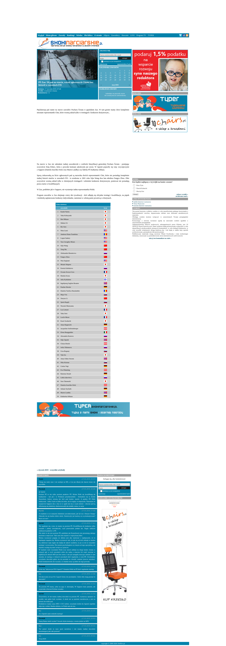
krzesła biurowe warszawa (142, 205)
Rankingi (70, 35)
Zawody (62, 35)
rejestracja (103, 64)
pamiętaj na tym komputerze (112, 61)
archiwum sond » (182, 196)
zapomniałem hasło (124, 64)
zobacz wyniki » (182, 194)
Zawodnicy (115, 35)
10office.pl (121, 643)
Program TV (141, 35)
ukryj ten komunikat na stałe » (160, 238)
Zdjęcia (106, 35)
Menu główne (51, 35)
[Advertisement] (113, 16)
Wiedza (79, 35)
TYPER (151, 35)
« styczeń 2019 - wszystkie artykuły (51, 470)
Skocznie (124, 35)
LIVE (132, 35)
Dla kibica (88, 35)
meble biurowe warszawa (142, 202)
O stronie (98, 35)
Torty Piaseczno (139, 204)
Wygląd (41, 35)
